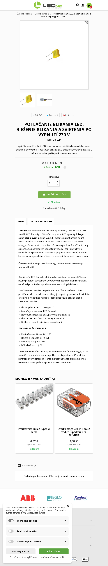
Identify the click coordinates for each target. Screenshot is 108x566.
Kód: (49, 139)
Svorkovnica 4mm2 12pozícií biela (34, 430)
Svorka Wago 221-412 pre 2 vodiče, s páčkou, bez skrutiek (74, 432)
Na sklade (48, 208)
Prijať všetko (53, 551)
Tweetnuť (52, 115)
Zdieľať (37, 115)
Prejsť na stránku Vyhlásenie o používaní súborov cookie (37, 557)
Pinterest (68, 115)
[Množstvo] (52, 183)
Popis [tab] (21, 221)
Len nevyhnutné (20, 551)
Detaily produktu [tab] (41, 221)
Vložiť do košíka (54, 194)
